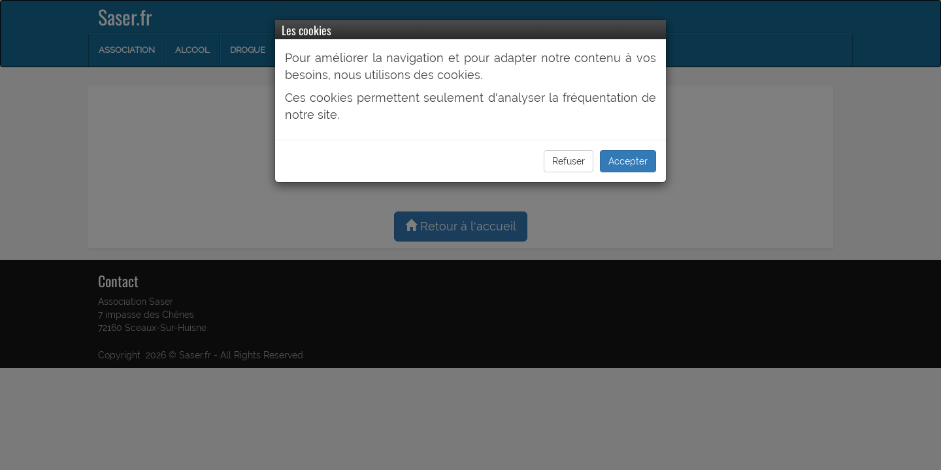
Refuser (568, 161)
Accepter (628, 161)
